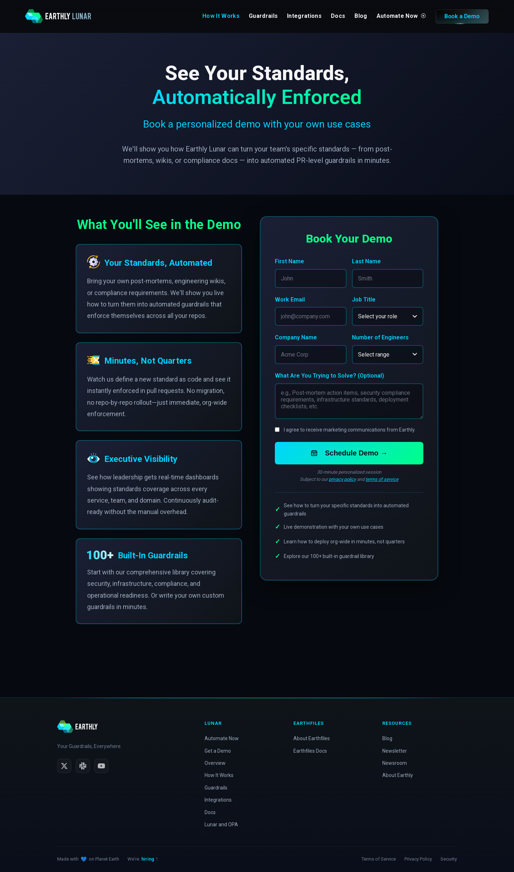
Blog (360, 16)
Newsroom (394, 763)
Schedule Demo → (349, 454)
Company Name (296, 337)
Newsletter (394, 751)
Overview (215, 763)
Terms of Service (379, 859)
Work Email (290, 299)
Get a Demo (218, 751)
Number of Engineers (380, 337)
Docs (338, 16)
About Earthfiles (311, 738)
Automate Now (401, 16)
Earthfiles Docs (310, 751)
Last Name (366, 261)
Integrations (304, 16)
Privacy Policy (418, 859)
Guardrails (263, 16)
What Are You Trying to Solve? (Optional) (329, 376)
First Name (289, 261)
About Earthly (397, 775)
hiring (147, 859)
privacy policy (342, 480)
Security (448, 859)
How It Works (221, 16)
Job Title (364, 299)
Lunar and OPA (221, 824)
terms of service (382, 480)
